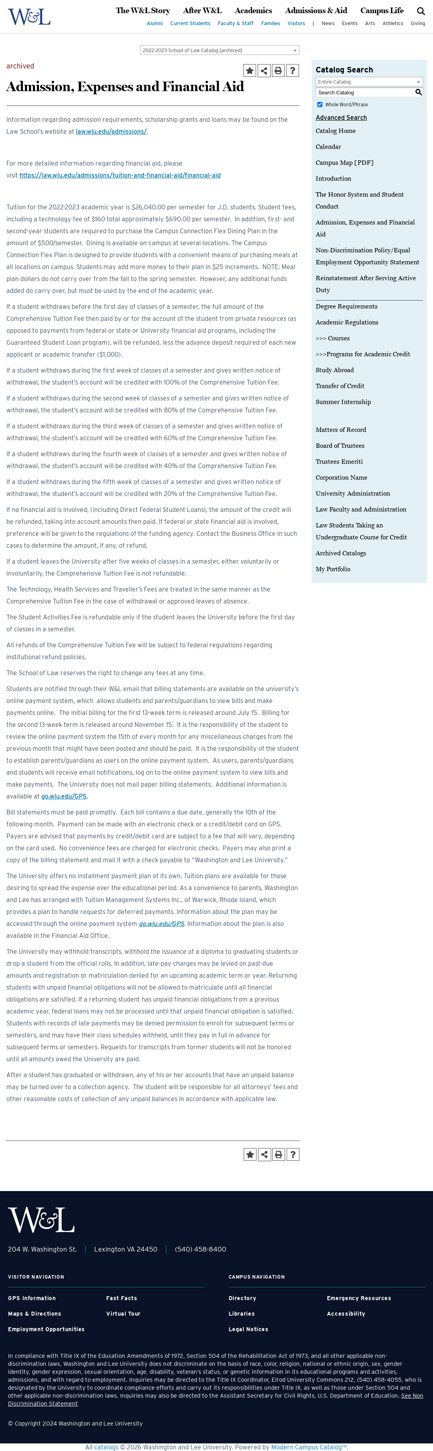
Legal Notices (249, 1329)
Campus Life (382, 11)
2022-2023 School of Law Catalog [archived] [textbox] (193, 50)
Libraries (242, 1313)
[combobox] (219, 50)
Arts (370, 23)
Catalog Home (336, 131)
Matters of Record (341, 430)
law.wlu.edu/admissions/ (111, 131)
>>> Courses (333, 338)
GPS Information (32, 1298)
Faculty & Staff (236, 23)
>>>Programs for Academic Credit (363, 354)
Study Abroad (335, 370)
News (328, 23)
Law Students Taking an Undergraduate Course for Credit (361, 531)
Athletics (393, 23)
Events (349, 23)
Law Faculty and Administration (361, 510)
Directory (242, 1298)
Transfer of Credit (340, 386)
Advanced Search (341, 117)
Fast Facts (121, 1298)
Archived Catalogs (341, 553)
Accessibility (346, 1313)
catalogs (106, 1447)
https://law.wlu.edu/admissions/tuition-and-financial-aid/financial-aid (120, 175)
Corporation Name (341, 478)
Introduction (333, 179)
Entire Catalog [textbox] (334, 82)
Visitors (296, 23)
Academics (253, 11)
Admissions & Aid (316, 11)
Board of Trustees (340, 446)
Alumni (155, 23)
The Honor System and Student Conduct (360, 201)
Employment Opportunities (46, 1329)
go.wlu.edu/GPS (64, 796)
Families (270, 23)
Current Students (190, 23)
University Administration (353, 494)
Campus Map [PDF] (345, 163)
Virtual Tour (123, 1313)
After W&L (202, 11)
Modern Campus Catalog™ (309, 1447)
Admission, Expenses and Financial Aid (365, 228)
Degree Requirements (347, 307)
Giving (418, 23)
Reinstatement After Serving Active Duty (366, 284)
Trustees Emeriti (339, 462)
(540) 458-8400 (200, 1249)
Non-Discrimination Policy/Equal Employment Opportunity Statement (367, 256)
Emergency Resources (359, 1298)
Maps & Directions (35, 1313)
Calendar (328, 147)
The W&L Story (143, 11)
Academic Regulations (347, 322)
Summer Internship (343, 402)
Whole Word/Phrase (346, 104)
